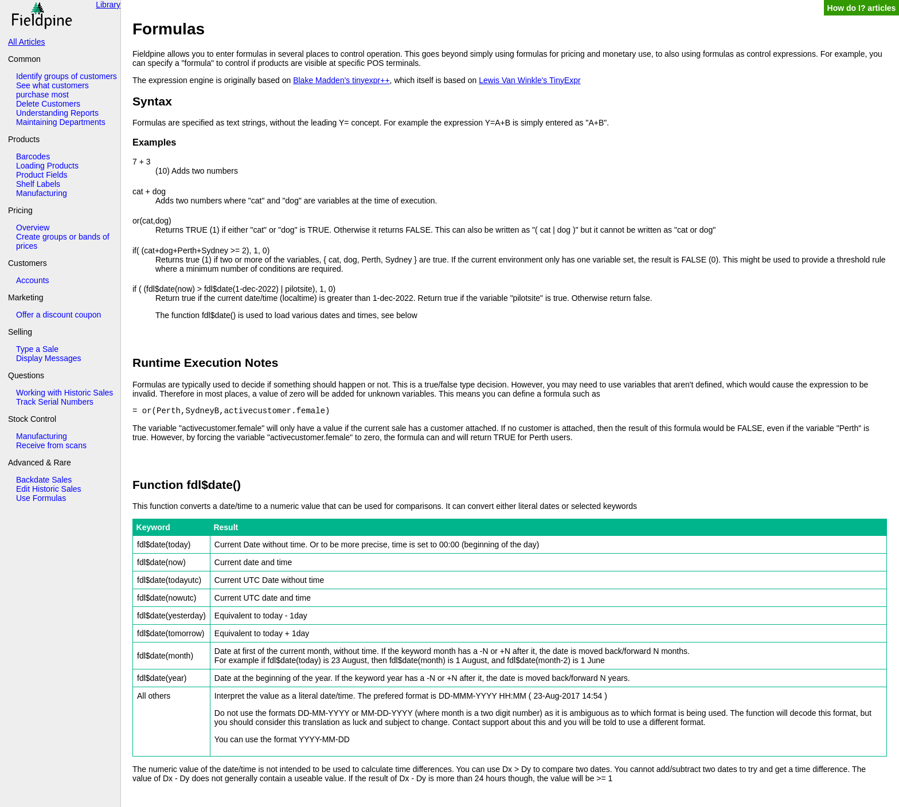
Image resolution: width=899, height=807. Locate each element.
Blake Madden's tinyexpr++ (341, 80)
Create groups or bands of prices (63, 241)
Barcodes (33, 156)
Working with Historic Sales (64, 392)
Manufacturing (41, 193)
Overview (32, 227)
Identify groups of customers (66, 76)
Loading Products (47, 165)
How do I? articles (861, 8)
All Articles (26, 41)
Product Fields (41, 174)
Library (108, 4)
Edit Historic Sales (48, 488)
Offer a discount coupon (58, 314)
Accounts (32, 280)
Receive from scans (51, 445)
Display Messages (48, 358)
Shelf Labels (38, 184)
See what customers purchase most (52, 90)
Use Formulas (41, 498)
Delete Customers (48, 103)
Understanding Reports (57, 112)
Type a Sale (37, 349)
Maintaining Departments (60, 122)
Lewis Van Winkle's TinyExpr (529, 80)
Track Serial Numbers (54, 401)
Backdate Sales (44, 479)
